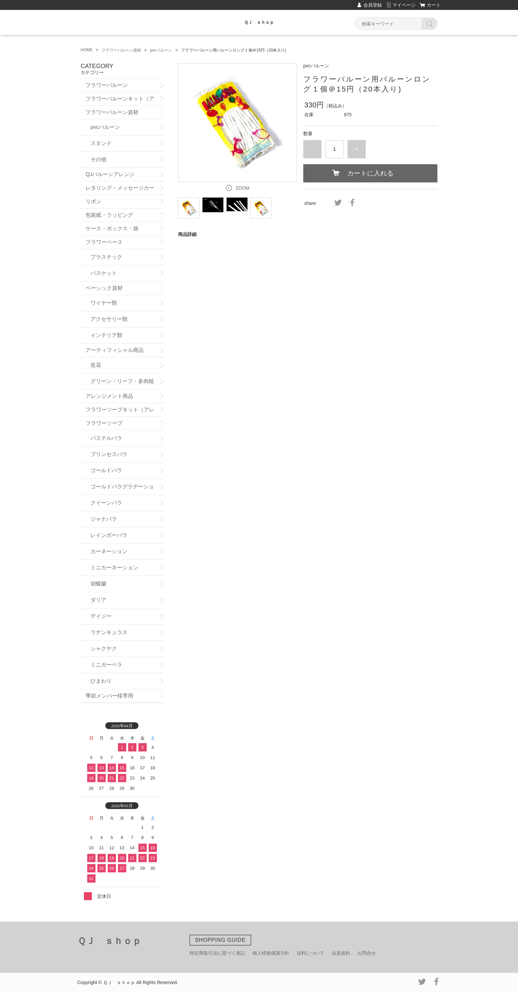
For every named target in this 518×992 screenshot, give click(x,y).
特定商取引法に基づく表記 (217, 953)
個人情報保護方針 (270, 953)
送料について (310, 953)
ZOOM (242, 188)
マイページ (404, 5)
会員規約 (341, 953)
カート (434, 5)
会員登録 (372, 5)
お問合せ (366, 953)
